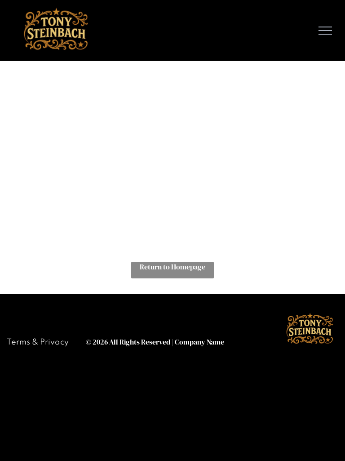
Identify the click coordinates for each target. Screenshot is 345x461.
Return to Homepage (172, 267)
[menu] (325, 30)
